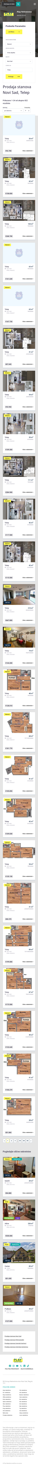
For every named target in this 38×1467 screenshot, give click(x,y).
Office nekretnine (7, 1397)
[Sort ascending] (25, 110)
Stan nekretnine (7, 1404)
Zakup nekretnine (23, 1413)
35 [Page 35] (27, 1141)
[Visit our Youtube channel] (17, 1366)
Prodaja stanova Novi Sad (13, 1336)
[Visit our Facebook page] (10, 1366)
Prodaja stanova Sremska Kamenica (16, 1347)
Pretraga (14, 76)
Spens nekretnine (7, 1401)
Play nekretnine (6, 1406)
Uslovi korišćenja (27, 1369)
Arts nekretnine (6, 1410)
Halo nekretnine (23, 1397)
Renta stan (5, 1413)
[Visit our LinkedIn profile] (24, 1366)
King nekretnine (7, 1408)
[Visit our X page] (21, 1366)
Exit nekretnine (23, 1404)
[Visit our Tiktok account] (28, 1366)
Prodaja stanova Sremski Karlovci (15, 1343)
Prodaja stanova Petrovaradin (14, 1340)
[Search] (18, 4)
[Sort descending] (28, 110)
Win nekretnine (23, 1401)
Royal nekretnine (7, 1395)
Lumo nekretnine (23, 1415)
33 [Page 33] (20, 1141)
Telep (9, 70)
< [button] (4, 1141)
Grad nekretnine (7, 1390)
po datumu (7, 111)
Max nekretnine (23, 1406)
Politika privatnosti (12, 1369)
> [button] (30, 1141)
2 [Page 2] (11, 1141)
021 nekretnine (6, 1392)
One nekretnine (23, 1410)
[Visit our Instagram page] (13, 1366)
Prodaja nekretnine (7, 1415)
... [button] (17, 1141)
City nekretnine (23, 1390)
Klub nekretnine (7, 1399)
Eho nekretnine (23, 1399)
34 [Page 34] (24, 1141)
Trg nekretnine (23, 1408)
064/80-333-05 (21, 15)
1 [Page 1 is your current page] (7, 1141)
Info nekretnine (23, 1392)
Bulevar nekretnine (24, 1395)
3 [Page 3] (15, 1141)
